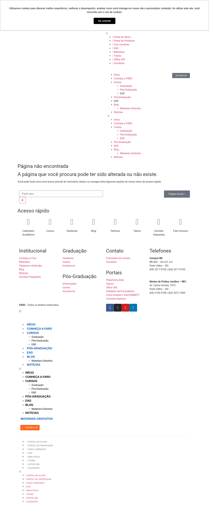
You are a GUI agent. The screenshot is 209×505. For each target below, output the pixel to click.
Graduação (126, 85)
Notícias (118, 112)
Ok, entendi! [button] (104, 21)
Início (117, 74)
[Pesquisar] (22, 200)
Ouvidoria (118, 63)
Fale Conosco (180, 230)
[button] (148, 33)
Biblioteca (118, 51)
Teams (116, 55)
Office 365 (118, 59)
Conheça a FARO (123, 78)
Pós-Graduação (128, 89)
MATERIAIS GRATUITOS (37, 418)
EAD (115, 48)
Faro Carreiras (120, 44)
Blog (116, 104)
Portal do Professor (123, 40)
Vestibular (71, 230)
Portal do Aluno (121, 37)
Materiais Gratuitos (130, 108)
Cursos (117, 82)
